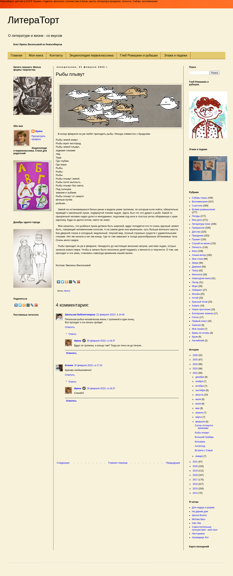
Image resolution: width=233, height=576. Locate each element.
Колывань (200, 441)
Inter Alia (196, 523)
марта (198, 417)
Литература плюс (201, 224)
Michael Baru (198, 519)
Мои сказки (198, 329)
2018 (195, 475)
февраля (200, 421)
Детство (196, 231)
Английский (198, 340)
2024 (195, 364)
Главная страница (118, 463)
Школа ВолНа (199, 515)
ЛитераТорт (33, 20)
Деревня (196, 266)
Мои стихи (197, 259)
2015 (195, 488)
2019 (195, 470)
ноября (199, 381)
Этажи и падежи (175, 55)
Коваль (196, 305)
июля (198, 399)
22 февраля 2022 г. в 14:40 (110, 314)
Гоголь (195, 317)
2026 (195, 355)
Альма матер (199, 255)
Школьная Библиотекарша (80, 314)
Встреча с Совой (204, 450)
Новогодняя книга (201, 278)
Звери (195, 263)
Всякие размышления (203, 209)
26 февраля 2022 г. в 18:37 (101, 340)
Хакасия (196, 325)
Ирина (77, 340)
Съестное (197, 205)
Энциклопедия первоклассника (91, 55)
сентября (200, 390)
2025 (195, 359)
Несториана (198, 533)
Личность (197, 247)
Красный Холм (199, 301)
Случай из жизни (201, 243)
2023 (195, 368)
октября (199, 386)
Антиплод (200, 446)
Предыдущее (173, 463)
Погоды (196, 216)
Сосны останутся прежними (204, 426)
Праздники (197, 235)
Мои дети (197, 220)
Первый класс (199, 321)
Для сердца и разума (203, 507)
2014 (195, 493)
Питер (195, 282)
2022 (195, 373)
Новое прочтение (201, 309)
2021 (195, 461)
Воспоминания (200, 201)
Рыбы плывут (202, 432)
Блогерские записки (202, 313)
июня (198, 403)
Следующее (63, 463)
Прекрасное (198, 227)
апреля (199, 412)
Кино (194, 251)
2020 (195, 466)
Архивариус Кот (200, 537)
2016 (195, 484)
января (199, 456)
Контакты (56, 55)
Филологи (197, 274)
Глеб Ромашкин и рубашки (139, 55)
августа (199, 394)
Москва (196, 294)
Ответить (70, 327)
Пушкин (196, 239)
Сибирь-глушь (199, 198)
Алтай (195, 297)
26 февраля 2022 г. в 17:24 (88, 365)
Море (195, 286)
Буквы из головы (201, 333)
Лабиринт (197, 290)
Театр (195, 270)
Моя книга (36, 55)
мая (197, 408)
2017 (195, 479)
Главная (16, 55)
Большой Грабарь (204, 437)
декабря (200, 377)
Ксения (69, 365)
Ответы (72, 334)
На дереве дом (200, 511)
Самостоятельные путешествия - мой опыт (205, 528)
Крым (195, 336)
